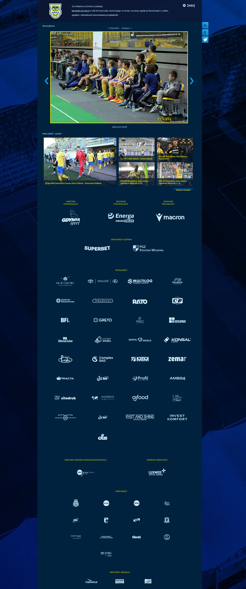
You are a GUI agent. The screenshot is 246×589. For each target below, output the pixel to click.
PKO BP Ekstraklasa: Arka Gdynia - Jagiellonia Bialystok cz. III (173, 182)
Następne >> (126, 28)
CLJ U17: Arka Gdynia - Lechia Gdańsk (136, 159)
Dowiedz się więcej (80, 10)
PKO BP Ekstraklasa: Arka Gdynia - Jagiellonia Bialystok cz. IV (134, 182)
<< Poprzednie (113, 28)
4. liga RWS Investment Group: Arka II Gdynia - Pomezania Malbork (73, 183)
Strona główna (49, 26)
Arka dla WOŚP (119, 127)
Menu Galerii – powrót (52, 133)
